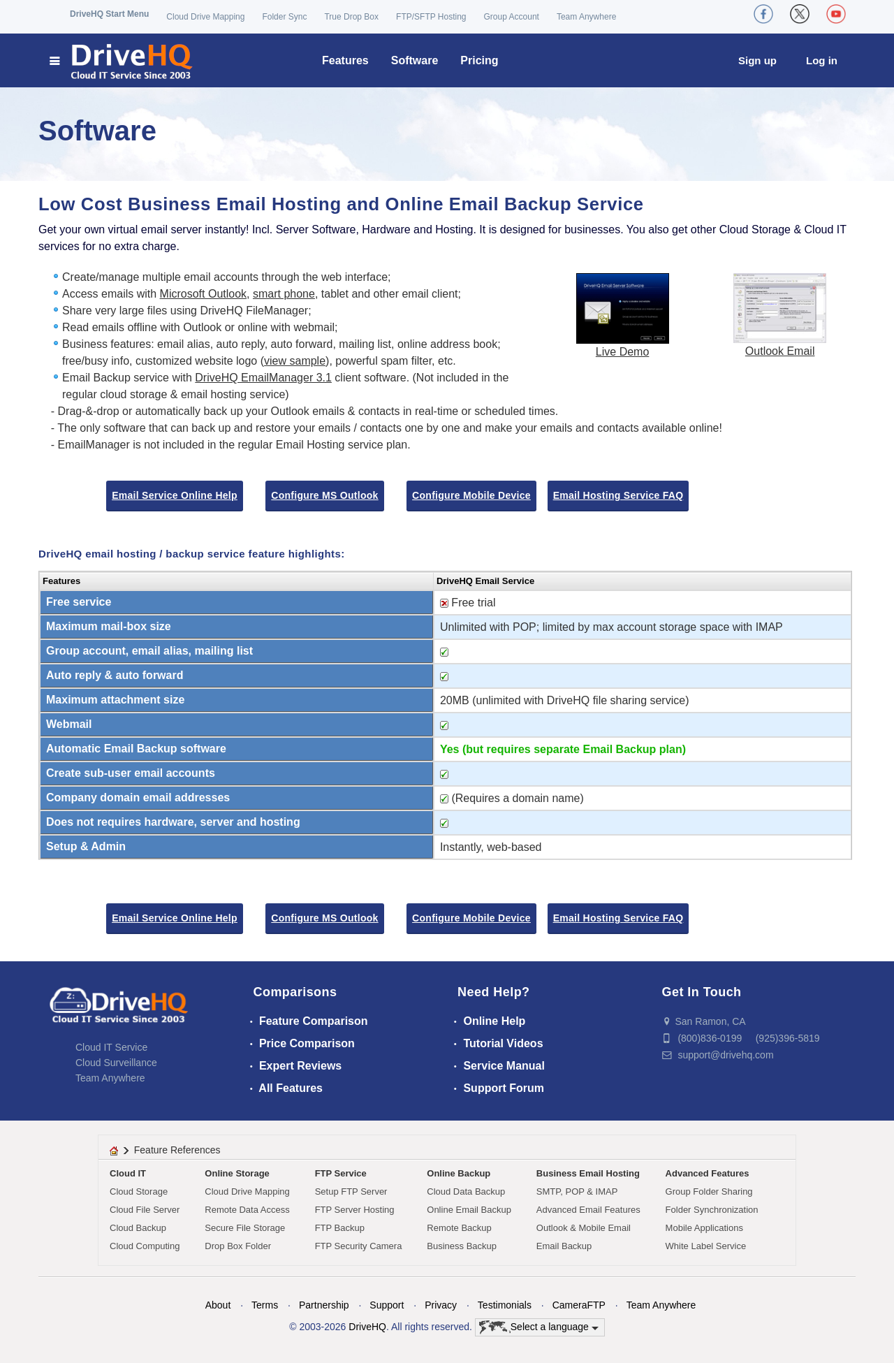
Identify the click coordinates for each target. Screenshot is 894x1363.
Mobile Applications (704, 1228)
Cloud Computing (144, 1246)
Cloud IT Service (111, 1047)
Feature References (177, 1150)
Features (345, 60)
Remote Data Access (247, 1209)
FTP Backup (340, 1228)
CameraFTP (579, 1305)
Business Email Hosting (588, 1173)
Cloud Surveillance (116, 1062)
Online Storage (237, 1173)
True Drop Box (351, 17)
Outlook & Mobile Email (583, 1228)
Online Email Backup (469, 1209)
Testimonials (505, 1305)
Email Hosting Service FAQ (618, 495)
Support (386, 1305)
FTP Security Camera (358, 1246)
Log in (821, 60)
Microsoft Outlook (203, 294)
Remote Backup (459, 1228)
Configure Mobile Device (471, 495)
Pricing (479, 60)
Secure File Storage (245, 1228)
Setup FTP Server (351, 1191)
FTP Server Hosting (355, 1209)
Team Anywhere (586, 17)
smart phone (284, 294)
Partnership (324, 1305)
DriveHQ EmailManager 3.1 (263, 378)
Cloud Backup (138, 1228)
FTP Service (341, 1173)
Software (415, 60)
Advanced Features (707, 1173)
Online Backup (458, 1173)
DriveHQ (367, 1326)
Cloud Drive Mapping (205, 17)
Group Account (511, 17)
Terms (264, 1305)
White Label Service (706, 1246)
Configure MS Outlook (324, 495)
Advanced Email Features (588, 1209)
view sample (294, 361)
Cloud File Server (144, 1209)
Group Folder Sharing (709, 1191)
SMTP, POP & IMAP (577, 1191)
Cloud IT (128, 1173)
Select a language (539, 1327)
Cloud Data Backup (466, 1191)
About (218, 1305)
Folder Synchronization (712, 1209)
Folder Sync (284, 17)
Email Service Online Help (174, 495)
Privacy (441, 1305)
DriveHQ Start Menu (109, 14)
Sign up (757, 60)
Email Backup (564, 1246)
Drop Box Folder (238, 1246)
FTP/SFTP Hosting (431, 17)
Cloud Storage (139, 1191)
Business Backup (462, 1246)
